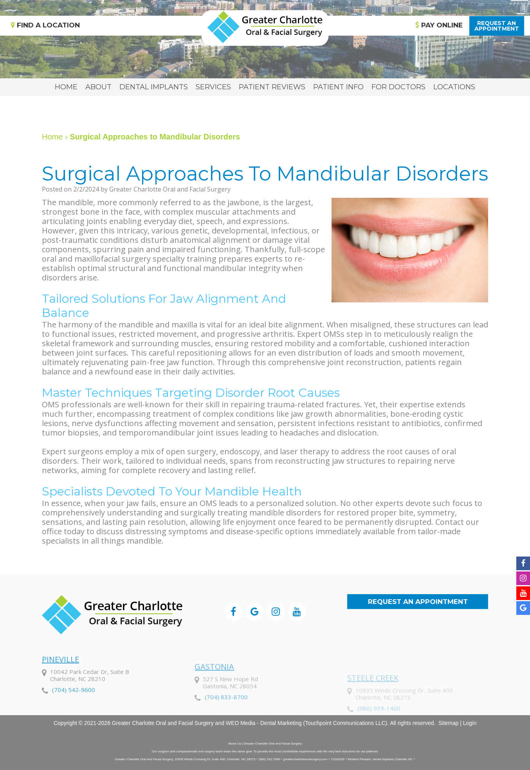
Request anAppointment (496, 26)
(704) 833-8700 (226, 719)
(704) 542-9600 (73, 708)
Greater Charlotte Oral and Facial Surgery (163, 723)
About (98, 87)
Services (213, 87)
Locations (454, 87)
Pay (439, 25)
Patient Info (338, 87)
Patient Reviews (272, 87)
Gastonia (214, 688)
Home (66, 87)
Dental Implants (153, 87)
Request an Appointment (418, 602)
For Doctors (398, 87)
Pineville (60, 677)
